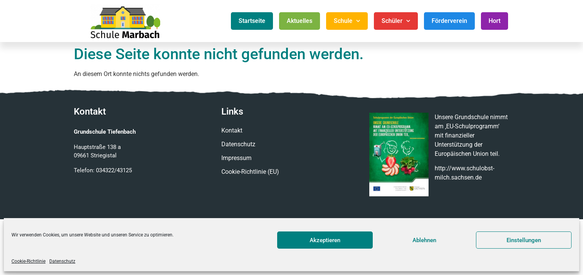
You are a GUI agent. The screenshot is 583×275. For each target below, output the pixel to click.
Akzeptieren (325, 240)
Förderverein (449, 20)
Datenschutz (62, 261)
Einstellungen (524, 240)
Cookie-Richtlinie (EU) (250, 171)
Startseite (252, 20)
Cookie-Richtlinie (28, 261)
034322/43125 (114, 170)
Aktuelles (299, 20)
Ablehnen (424, 240)
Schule (347, 21)
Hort (494, 20)
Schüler (396, 21)
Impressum (236, 158)
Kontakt (231, 130)
